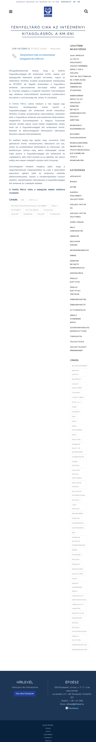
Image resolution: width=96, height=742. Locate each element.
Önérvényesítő (77, 305)
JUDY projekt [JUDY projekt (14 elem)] (76, 507)
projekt (41, 214)
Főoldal (48, 728)
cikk (22, 200)
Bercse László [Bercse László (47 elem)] (75, 372)
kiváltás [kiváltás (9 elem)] (76, 518)
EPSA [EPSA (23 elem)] (74, 435)
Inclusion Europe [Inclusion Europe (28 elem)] (76, 485)
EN (74, 2)
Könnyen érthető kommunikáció (77, 264)
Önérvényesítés (78, 299)
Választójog (77, 342)
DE (79, 2)
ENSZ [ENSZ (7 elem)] (74, 421)
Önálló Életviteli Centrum (75, 290)
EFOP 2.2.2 (33, 200)
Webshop (48, 741)
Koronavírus (76, 273)
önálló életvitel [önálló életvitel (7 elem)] (76, 638)
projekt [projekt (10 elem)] (76, 559)
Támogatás (76, 336)
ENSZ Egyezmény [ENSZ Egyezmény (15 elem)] (77, 428)
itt (46, 97)
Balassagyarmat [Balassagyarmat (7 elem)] (80, 366)
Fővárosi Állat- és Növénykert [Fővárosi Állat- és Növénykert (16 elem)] (77, 448)
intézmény (16, 210)
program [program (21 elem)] (76, 555)
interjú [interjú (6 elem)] (75, 500)
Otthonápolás (78, 310)
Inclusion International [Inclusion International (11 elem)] (78, 493)
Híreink (48, 731)
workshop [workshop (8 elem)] (77, 618)
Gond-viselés (77, 222)
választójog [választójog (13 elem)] (78, 613)
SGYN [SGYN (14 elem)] (74, 579)
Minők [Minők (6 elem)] (74, 550)
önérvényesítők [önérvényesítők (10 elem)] (79, 650)
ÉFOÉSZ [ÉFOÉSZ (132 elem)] (75, 623)
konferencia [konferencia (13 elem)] (78, 523)
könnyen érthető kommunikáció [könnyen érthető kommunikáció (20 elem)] (78, 541)
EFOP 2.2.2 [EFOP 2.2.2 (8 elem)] (76, 402)
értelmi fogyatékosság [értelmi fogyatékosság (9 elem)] (79, 629)
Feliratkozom (25, 694)
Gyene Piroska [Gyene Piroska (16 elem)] (75, 463)
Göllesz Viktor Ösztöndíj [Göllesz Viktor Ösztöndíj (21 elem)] (77, 474)
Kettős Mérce (19, 104)
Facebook (73, 708)
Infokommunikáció (79, 250)
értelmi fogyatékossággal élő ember (29, 206)
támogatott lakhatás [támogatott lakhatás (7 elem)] (78, 606)
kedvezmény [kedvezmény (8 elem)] (77, 513)
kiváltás (15, 214)
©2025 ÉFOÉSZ (48, 725)
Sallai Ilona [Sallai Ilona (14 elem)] (77, 574)
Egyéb (43, 48)
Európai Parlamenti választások (77, 195)
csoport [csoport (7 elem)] (76, 393)
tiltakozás (55, 214)
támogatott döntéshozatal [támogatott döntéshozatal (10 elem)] (79, 598)
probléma (28, 214)
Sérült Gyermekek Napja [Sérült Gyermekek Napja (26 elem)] (77, 587)
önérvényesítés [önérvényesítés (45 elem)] (79, 645)
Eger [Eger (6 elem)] (74, 407)
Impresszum (48, 738)
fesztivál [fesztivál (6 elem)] (76, 439)
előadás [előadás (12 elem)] (76, 412)
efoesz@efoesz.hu (75, 704)
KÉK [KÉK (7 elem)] (73, 533)
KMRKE (73, 256)
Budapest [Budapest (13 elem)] (76, 379)
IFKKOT (54, 206)
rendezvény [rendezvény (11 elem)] (77, 569)
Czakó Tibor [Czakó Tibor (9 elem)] (78, 397)
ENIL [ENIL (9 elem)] (74, 416)
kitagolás (48, 210)
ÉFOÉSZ (35, 48)
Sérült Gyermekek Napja (75, 318)
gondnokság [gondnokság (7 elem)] (78, 457)
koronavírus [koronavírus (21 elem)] (78, 528)
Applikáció (75, 176)
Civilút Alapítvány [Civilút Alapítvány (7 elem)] (77, 386)
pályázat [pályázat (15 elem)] (76, 564)
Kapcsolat (66, 2)
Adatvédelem (48, 734)
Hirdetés (74, 236)
